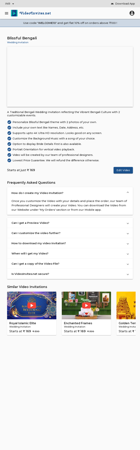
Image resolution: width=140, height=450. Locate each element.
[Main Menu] (7, 13)
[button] (70, 193)
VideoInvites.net (35, 13)
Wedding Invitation (17, 42)
